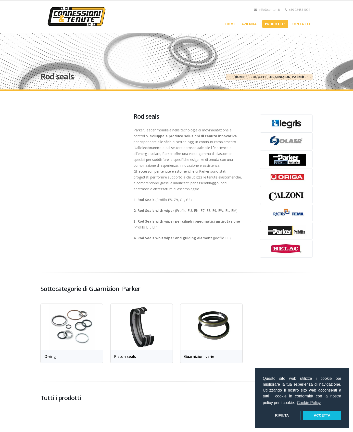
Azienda (249, 24)
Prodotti (274, 24)
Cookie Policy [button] (309, 403)
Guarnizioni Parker (287, 77)
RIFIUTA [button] (282, 415)
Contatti (300, 24)
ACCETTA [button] (322, 415)
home (230, 24)
